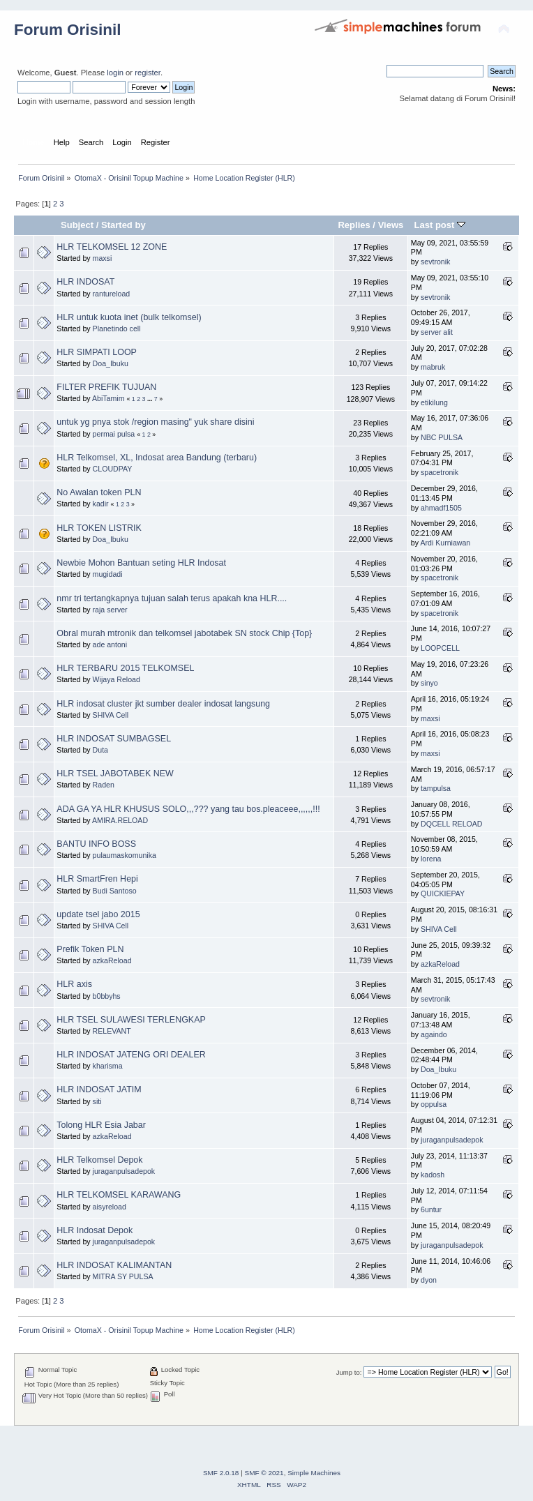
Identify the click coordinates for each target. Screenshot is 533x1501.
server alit (437, 332)
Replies (354, 225)
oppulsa (433, 1104)
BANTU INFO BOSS (96, 844)
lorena (431, 858)
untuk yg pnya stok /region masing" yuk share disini (155, 422)
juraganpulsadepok (452, 1140)
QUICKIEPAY (443, 893)
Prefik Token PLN (90, 949)
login (115, 72)
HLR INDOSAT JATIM (99, 1089)
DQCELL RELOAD (452, 824)
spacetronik (439, 472)
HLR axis (74, 984)
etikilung (434, 402)
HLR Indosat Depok (95, 1230)
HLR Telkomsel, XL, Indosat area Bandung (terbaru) (157, 457)
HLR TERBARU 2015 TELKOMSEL (125, 668)
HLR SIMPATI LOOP (97, 352)
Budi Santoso (115, 891)
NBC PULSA (442, 437)
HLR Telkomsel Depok (99, 1160)
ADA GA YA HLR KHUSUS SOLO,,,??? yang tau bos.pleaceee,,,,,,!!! (188, 809)
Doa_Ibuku (110, 363)
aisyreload (109, 1206)
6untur (431, 1209)
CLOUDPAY (113, 469)
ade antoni (110, 644)
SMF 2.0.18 (221, 1473)
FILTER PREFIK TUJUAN (106, 387)
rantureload (111, 293)
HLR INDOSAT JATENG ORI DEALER (131, 1054)
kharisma (108, 1066)
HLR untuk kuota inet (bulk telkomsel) (129, 317)
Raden (103, 784)
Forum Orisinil (67, 29)
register (147, 72)
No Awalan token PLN (99, 492)
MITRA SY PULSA (123, 1276)
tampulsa (436, 788)
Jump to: (349, 1372)
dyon (429, 1280)
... (150, 398)
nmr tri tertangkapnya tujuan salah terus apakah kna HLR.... (172, 598)
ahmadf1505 (441, 508)
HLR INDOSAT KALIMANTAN (114, 1265)
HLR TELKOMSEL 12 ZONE (112, 247)
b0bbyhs (107, 996)
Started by (123, 225)
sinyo (429, 683)
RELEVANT (112, 1031)
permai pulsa (114, 434)
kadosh (432, 1174)
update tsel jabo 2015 (98, 914)
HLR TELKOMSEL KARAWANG (119, 1195)
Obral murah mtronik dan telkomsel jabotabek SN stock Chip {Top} (184, 633)
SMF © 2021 (264, 1473)
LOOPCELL (440, 648)
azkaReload (112, 960)
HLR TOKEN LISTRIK (99, 528)
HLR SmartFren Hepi (97, 879)
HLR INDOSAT (85, 282)
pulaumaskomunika (124, 855)
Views (391, 225)
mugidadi (108, 574)
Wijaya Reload (116, 679)
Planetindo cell (117, 328)
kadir (101, 503)
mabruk (433, 367)
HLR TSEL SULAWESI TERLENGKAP (131, 1020)
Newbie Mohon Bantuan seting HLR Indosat (141, 563)
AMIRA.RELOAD (120, 820)
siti (97, 1101)
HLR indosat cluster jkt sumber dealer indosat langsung (163, 704)
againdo (434, 1034)
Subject (77, 225)
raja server (110, 609)
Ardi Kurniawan (445, 542)
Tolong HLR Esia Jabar (101, 1125)
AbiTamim (108, 398)
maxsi (102, 258)
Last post (439, 225)
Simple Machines (313, 1473)
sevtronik (435, 261)
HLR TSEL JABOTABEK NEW (115, 773)
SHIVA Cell (111, 715)
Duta (100, 750)
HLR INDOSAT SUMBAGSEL (114, 739)
